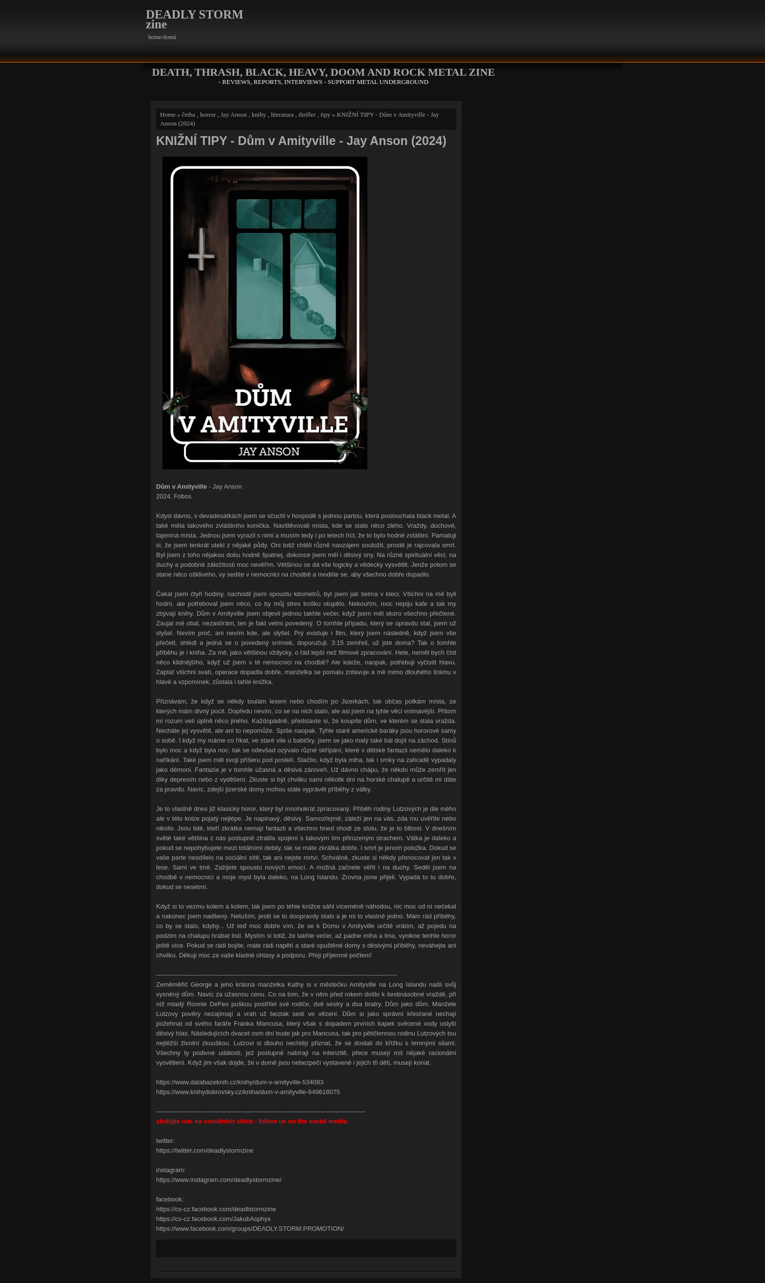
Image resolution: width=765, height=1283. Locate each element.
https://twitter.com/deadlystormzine (204, 1150)
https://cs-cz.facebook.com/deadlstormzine (216, 1209)
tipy (325, 114)
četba (188, 114)
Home (168, 114)
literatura (282, 114)
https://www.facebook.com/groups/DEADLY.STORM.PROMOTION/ (250, 1228)
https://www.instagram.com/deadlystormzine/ (219, 1179)
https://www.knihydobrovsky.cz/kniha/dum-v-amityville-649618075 (248, 1092)
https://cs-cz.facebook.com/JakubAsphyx (213, 1218)
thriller (307, 114)
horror (208, 114)
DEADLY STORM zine (194, 19)
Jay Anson (234, 114)
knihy (259, 114)
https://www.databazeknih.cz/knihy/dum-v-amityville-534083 (239, 1082)
